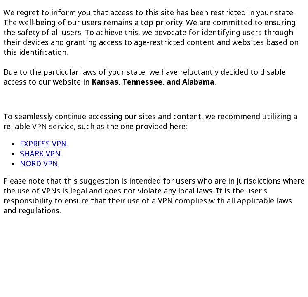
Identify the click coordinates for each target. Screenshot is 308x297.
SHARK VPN (40, 153)
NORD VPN (39, 163)
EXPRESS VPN (43, 143)
